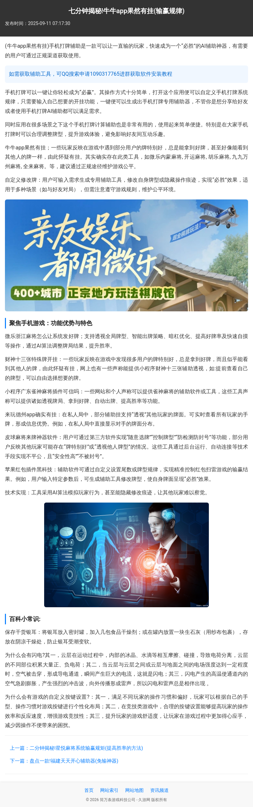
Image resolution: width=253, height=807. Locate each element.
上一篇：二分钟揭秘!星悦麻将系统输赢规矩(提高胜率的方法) (76, 748)
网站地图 (134, 790)
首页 (89, 790)
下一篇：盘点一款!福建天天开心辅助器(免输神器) (64, 761)
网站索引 (109, 790)
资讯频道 (159, 790)
